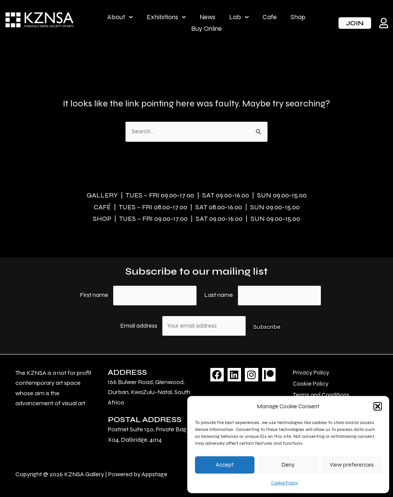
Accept (225, 464)
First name (94, 293)
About (120, 17)
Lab (239, 17)
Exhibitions (166, 17)
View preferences (352, 464)
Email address (139, 324)
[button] (377, 406)
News (207, 17)
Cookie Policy (284, 482)
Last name (218, 293)
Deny (288, 464)
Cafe (270, 17)
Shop (298, 17)
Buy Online (206, 29)
